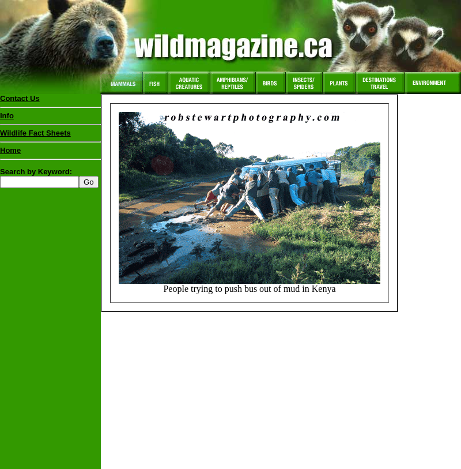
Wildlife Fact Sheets (50, 135)
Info (7, 115)
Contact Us (20, 98)
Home (10, 150)
